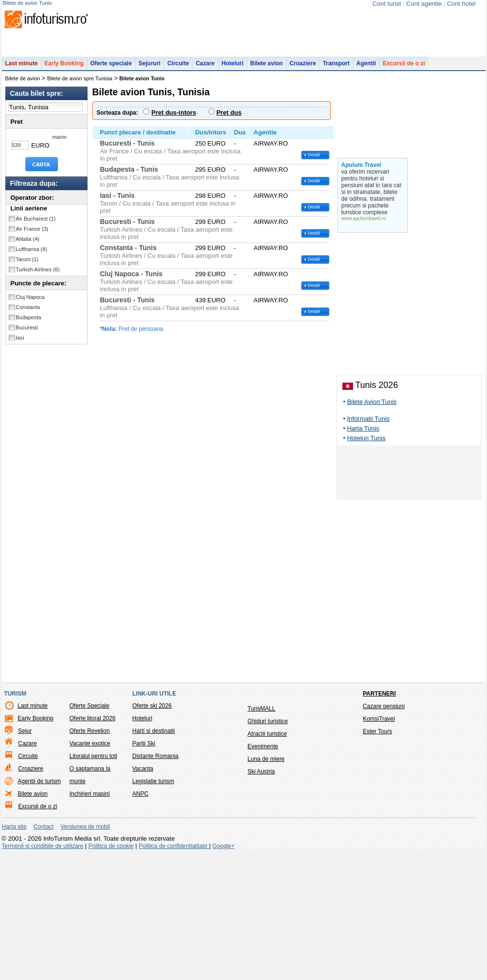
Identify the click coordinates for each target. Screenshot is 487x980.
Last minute (21, 68)
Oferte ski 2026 (152, 831)
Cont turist (386, 3)
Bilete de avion (22, 83)
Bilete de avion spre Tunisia (80, 83)
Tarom (27, 264)
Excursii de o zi (404, 68)
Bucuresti (27, 332)
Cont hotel (461, 3)
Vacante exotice (90, 869)
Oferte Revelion (90, 856)
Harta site (14, 952)
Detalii (314, 159)
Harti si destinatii (154, 856)
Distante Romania (155, 881)
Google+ (223, 971)
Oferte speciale (111, 68)
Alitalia (28, 244)
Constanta (28, 312)
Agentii (366, 68)
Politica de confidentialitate (174, 971)
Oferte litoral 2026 (93, 844)
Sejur (25, 856)
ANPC (140, 919)
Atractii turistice (267, 859)
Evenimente (263, 872)
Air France (32, 234)
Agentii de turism (39, 907)
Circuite (178, 68)
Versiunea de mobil (85, 952)
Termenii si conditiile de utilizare (43, 971)
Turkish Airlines (38, 274)
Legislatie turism (154, 907)
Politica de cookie (111, 971)
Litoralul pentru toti (94, 881)
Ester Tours (377, 857)
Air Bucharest (36, 223)
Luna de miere (266, 884)
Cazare (205, 68)
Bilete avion (266, 68)
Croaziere (303, 68)
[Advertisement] (409, 600)
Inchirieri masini (90, 919)
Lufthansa (31, 254)
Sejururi (150, 68)
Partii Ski (144, 869)
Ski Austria (261, 897)
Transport (336, 68)
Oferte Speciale (90, 831)
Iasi (20, 342)
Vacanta (143, 894)
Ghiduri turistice (268, 847)
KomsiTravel (379, 844)
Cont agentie (424, 3)
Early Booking (64, 68)
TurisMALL (262, 834)
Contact (43, 952)
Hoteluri (232, 68)
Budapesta (29, 322)
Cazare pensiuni (384, 832)
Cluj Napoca (30, 302)
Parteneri (379, 819)
